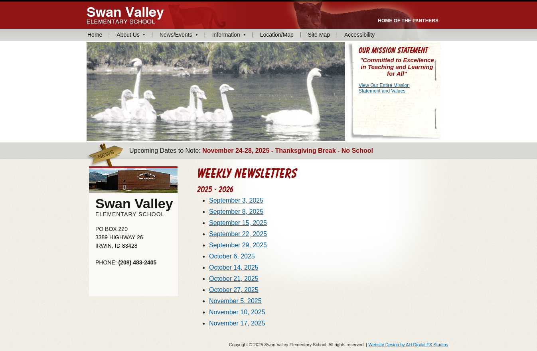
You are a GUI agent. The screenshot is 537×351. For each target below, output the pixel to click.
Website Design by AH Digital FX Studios (408, 344)
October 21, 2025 (234, 278)
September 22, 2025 (238, 234)
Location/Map (277, 35)
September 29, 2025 (238, 245)
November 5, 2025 (235, 301)
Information (226, 35)
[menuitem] (98, 35)
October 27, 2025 (234, 289)
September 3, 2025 (236, 200)
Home (94, 35)
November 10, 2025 (237, 312)
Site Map (319, 35)
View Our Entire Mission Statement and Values (384, 88)
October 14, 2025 (234, 267)
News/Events (176, 35)
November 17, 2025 (237, 323)
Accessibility (359, 35)
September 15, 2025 (238, 222)
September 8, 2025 (236, 211)
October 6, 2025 (232, 256)
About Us (128, 35)
